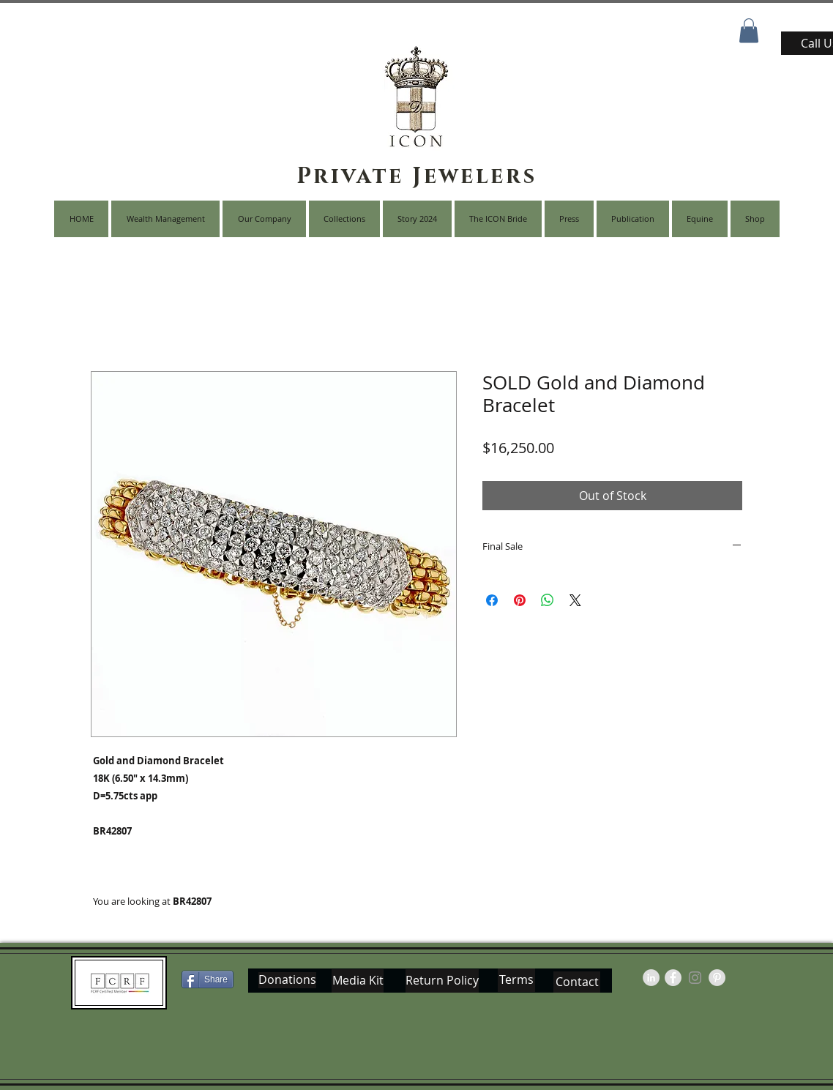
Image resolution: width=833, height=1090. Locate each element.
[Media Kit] (358, 981)
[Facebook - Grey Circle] (673, 977)
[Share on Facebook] (492, 600)
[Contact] (576, 982)
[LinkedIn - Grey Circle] (651, 977)
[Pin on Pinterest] (519, 600)
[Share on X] (575, 600)
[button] (749, 30)
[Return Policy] (442, 981)
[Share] (208, 979)
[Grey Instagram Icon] (695, 977)
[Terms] (516, 980)
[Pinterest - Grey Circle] (717, 977)
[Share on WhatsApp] (547, 600)
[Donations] (287, 980)
